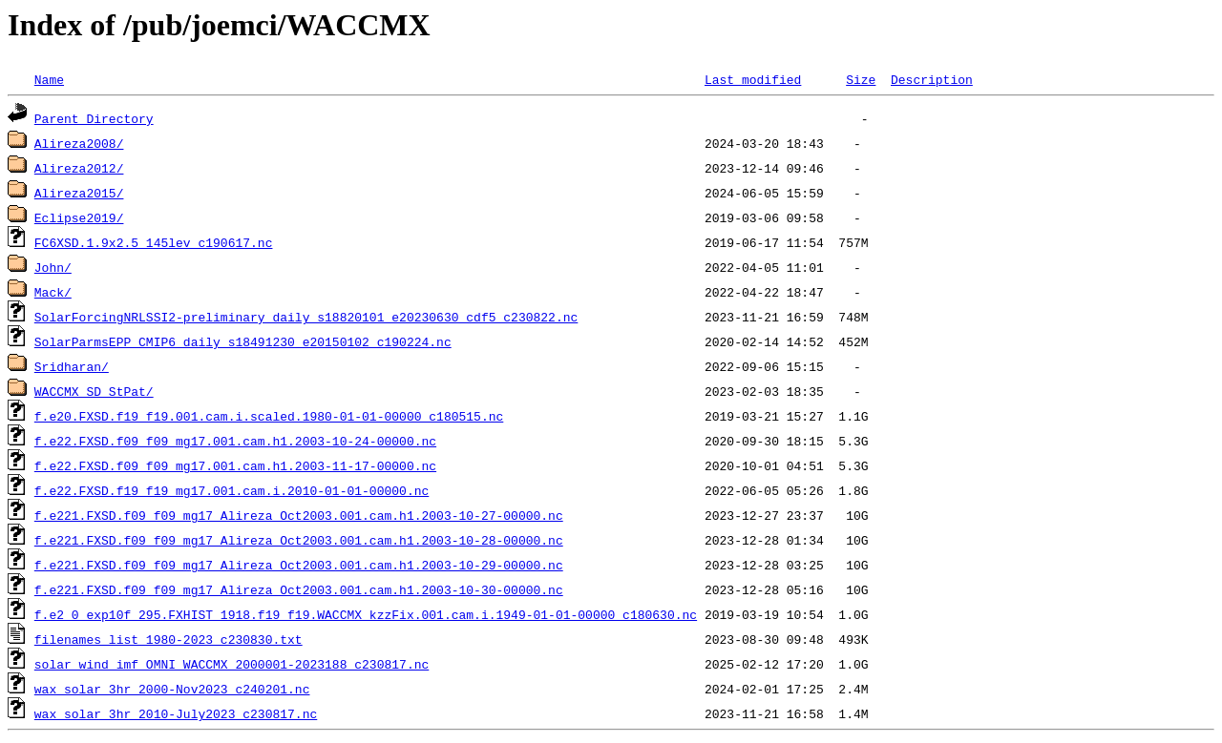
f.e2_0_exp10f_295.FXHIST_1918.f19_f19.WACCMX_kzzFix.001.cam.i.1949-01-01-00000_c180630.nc (365, 614)
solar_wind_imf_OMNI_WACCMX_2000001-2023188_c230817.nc (231, 663)
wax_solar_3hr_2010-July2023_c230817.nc (175, 713)
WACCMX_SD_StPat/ (94, 391)
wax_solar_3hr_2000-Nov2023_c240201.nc (172, 688)
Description (932, 79)
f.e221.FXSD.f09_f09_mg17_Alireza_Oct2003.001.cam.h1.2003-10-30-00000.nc (298, 589)
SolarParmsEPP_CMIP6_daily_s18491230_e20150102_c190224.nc (243, 341)
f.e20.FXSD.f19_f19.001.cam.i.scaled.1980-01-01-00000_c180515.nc (268, 415)
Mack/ (53, 291)
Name (49, 79)
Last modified (753, 79)
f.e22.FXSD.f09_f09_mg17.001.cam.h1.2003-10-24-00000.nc (235, 440)
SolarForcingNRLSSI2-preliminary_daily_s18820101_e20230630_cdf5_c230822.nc (306, 316)
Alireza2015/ (79, 192)
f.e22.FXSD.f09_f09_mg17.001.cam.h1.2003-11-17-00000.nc (235, 465)
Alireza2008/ (79, 143)
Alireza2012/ (79, 167)
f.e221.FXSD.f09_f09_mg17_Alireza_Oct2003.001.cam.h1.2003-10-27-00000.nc (298, 515)
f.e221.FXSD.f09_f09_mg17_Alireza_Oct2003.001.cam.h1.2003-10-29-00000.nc (298, 564)
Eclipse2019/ (79, 217)
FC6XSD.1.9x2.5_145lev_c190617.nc (153, 242)
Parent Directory (94, 118)
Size (860, 79)
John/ (53, 267)
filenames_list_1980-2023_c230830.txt (168, 639)
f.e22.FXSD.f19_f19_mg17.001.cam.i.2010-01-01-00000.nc (231, 490)
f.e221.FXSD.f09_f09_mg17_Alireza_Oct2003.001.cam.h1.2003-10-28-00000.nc (298, 539)
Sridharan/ (71, 366)
